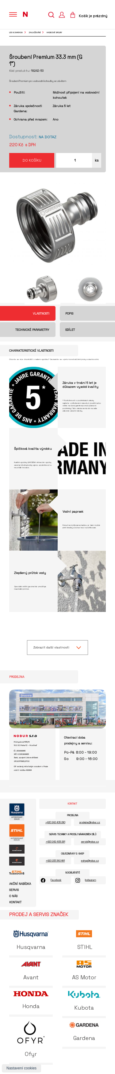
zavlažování (34, 32)
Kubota (84, 1001)
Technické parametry (32, 330)
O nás (13, 896)
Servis (14, 890)
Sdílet (70, 330)
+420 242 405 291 (55, 841)
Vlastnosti (41, 313)
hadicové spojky (54, 32)
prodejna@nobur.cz (89, 822)
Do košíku (31, 160)
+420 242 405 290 (55, 822)
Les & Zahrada (16, 32)
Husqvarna (30, 940)
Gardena (84, 1031)
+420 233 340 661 (55, 860)
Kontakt (15, 902)
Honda (30, 1000)
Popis (69, 313)
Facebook (56, 879)
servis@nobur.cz (90, 841)
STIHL (84, 940)
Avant (31, 971)
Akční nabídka (20, 883)
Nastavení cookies (21, 1068)
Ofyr (31, 1038)
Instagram (90, 879)
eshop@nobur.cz (90, 860)
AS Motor (84, 971)
